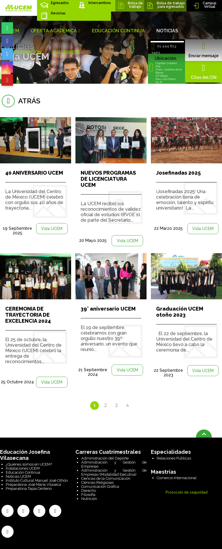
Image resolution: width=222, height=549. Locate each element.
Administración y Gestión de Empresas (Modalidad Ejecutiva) (114, 472)
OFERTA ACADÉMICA (55, 30)
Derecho (88, 490)
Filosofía (88, 494)
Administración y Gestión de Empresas (114, 464)
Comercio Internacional (177, 478)
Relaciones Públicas (174, 458)
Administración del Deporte (105, 458)
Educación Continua (23, 472)
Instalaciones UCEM (23, 468)
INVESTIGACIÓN (24, 52)
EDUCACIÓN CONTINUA (118, 30)
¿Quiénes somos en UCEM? (29, 464)
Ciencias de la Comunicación (105, 478)
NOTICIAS (167, 30)
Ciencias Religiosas (97, 482)
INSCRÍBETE (66, 52)
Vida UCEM (51, 228)
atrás (20, 101)
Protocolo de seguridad (186, 492)
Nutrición (89, 498)
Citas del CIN (203, 72)
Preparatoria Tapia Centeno (29, 488)
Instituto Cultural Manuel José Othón (37, 480)
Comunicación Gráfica (100, 486)
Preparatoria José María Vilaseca (33, 484)
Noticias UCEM (18, 476)
